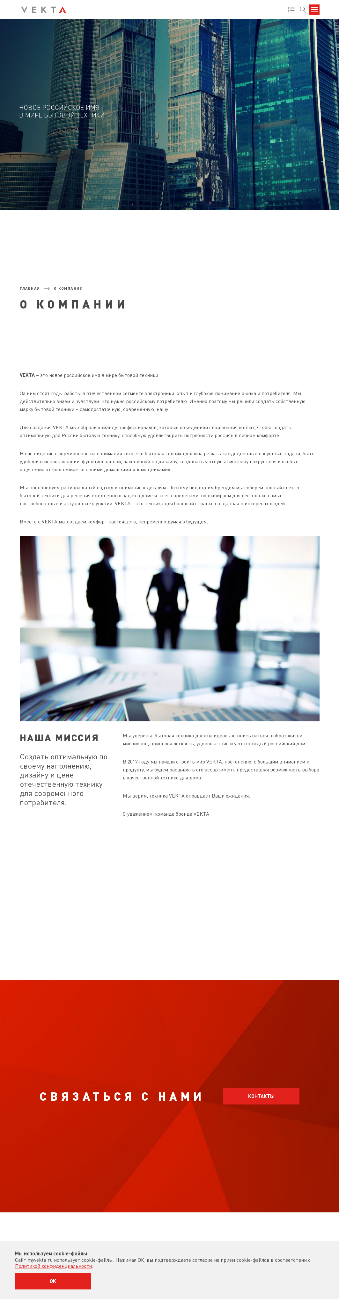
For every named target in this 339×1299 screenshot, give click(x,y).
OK (53, 1281)
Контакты (261, 1096)
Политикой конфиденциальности (53, 1266)
